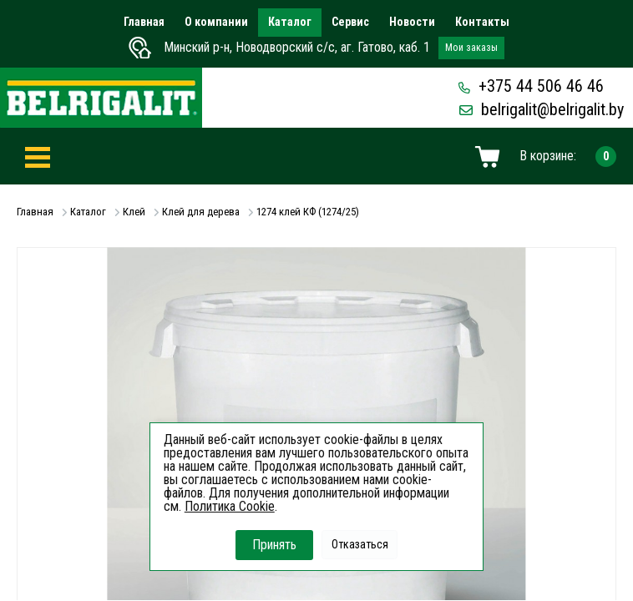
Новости (412, 21)
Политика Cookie (230, 506)
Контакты (482, 21)
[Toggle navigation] (37, 156)
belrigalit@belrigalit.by (541, 109)
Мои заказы (471, 47)
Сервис (350, 21)
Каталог (289, 21)
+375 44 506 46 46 (531, 86)
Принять (274, 545)
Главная (144, 21)
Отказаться (360, 544)
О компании (216, 21)
